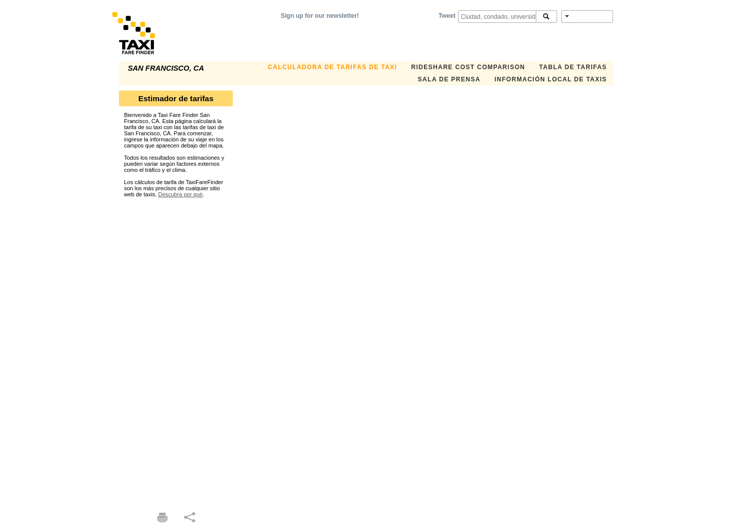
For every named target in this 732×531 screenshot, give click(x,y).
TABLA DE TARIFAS (573, 67)
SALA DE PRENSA (449, 79)
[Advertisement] (176, 350)
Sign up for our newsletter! (320, 15)
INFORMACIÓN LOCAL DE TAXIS (551, 79)
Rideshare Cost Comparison (468, 67)
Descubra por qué (180, 194)
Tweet (447, 15)
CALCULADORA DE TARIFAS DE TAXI (332, 67)
